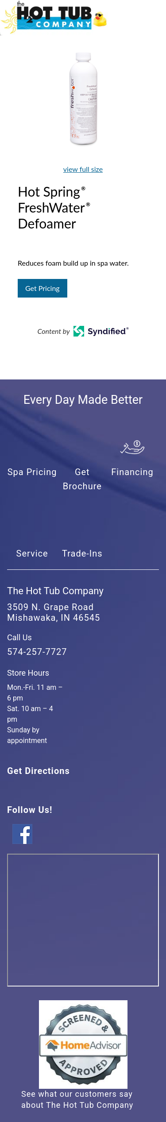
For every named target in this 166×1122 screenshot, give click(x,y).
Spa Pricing (32, 472)
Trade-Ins (82, 553)
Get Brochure (82, 479)
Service (32, 553)
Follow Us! (29, 810)
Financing (132, 472)
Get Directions (38, 771)
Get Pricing (42, 288)
